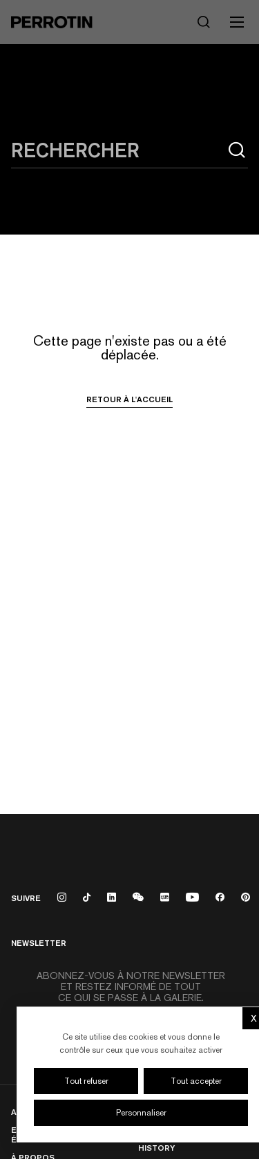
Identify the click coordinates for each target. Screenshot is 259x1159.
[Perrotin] (52, 22)
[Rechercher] (204, 22)
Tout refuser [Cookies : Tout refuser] (86, 1081)
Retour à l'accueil (129, 399)
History (156, 1147)
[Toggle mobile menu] (237, 22)
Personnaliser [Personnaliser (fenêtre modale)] (141, 1112)
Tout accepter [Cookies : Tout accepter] (196, 1081)
